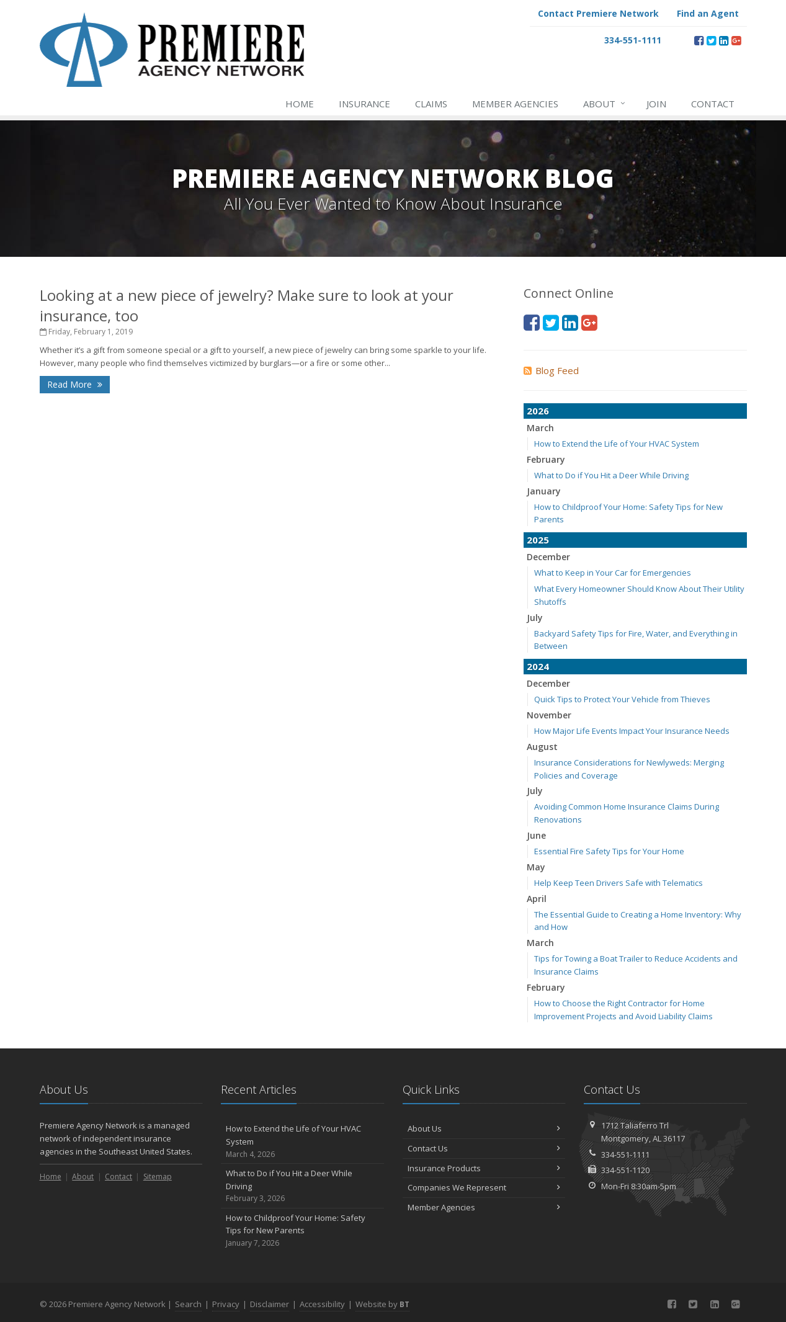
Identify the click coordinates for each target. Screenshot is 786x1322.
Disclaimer (269, 1304)
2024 (538, 666)
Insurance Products (484, 1168)
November (549, 715)
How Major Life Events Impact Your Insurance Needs (632, 730)
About (605, 103)
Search (188, 1304)
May (536, 867)
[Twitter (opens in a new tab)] (711, 40)
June (536, 835)
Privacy (225, 1304)
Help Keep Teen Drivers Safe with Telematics (618, 882)
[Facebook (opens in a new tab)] (698, 40)
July (535, 617)
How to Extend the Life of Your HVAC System (616, 443)
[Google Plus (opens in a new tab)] (736, 40)
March (540, 428)
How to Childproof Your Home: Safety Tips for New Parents (302, 1230)
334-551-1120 (625, 1170)
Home (299, 103)
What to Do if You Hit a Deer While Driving (611, 475)
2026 (538, 410)
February (546, 459)
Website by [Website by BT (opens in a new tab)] (382, 1304)
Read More (74, 384)
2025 (538, 540)
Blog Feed (551, 370)
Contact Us (484, 1148)
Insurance (364, 103)
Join (656, 103)
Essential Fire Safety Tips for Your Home (609, 851)
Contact (713, 103)
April (537, 898)
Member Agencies (515, 103)
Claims (431, 103)
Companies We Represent (484, 1187)
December (548, 557)
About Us (484, 1128)
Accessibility (322, 1304)
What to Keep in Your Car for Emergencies (612, 572)
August (542, 747)
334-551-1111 (625, 1154)
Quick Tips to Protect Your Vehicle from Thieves (622, 699)
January (544, 491)
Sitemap (157, 1176)
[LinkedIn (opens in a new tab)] (723, 40)
